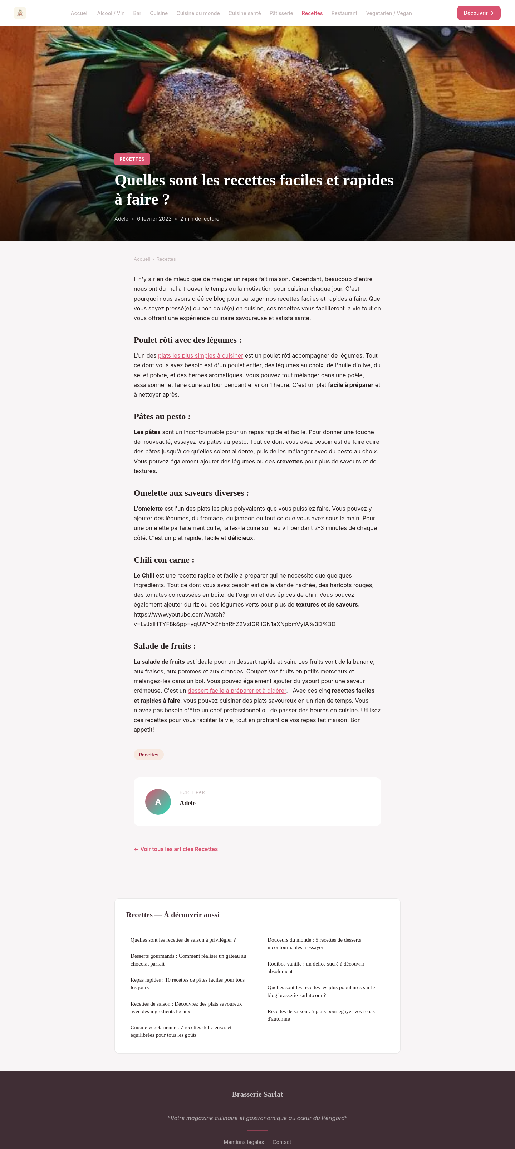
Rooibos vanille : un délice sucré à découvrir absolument (316, 967)
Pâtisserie (281, 13)
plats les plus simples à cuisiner (200, 355)
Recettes (312, 13)
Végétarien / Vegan (389, 13)
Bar (137, 13)
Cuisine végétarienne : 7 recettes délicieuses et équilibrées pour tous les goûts (181, 1031)
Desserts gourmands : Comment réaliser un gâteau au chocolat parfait (188, 959)
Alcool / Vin (111, 13)
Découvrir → (479, 13)
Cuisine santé (245, 13)
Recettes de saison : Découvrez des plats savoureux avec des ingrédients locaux (186, 1007)
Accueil (80, 13)
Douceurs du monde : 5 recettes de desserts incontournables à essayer (314, 943)
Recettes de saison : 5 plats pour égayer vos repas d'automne (321, 1015)
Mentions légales (244, 1142)
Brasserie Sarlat (257, 1094)
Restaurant (345, 13)
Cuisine (159, 13)
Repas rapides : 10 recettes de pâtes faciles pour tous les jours (188, 983)
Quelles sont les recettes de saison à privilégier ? (183, 940)
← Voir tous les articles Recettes (176, 849)
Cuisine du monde (198, 13)
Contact (282, 1142)
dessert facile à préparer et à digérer (237, 690)
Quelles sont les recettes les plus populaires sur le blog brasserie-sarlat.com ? (321, 991)
